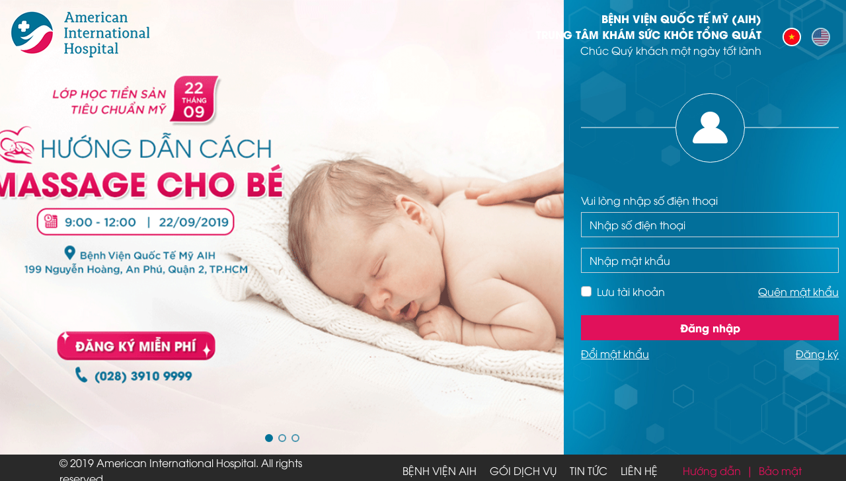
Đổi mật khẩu (615, 353)
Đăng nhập (710, 327)
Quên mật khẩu (798, 291)
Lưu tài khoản (631, 291)
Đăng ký (817, 353)
